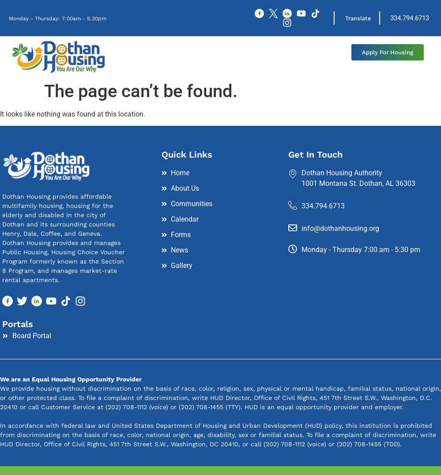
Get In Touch (315, 155)
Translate (359, 18)
